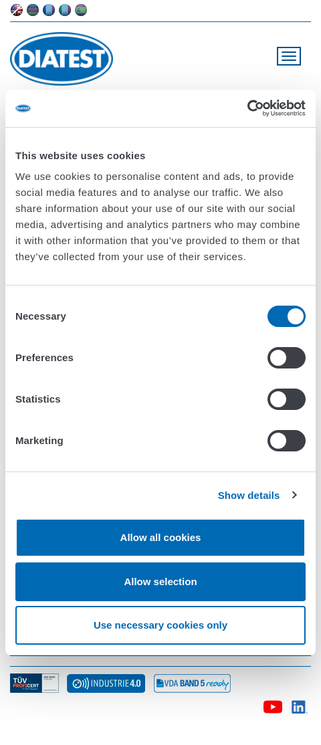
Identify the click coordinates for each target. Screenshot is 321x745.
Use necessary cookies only (160, 625)
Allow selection (160, 581)
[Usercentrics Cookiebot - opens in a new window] (247, 108)
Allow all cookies (160, 537)
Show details (249, 495)
